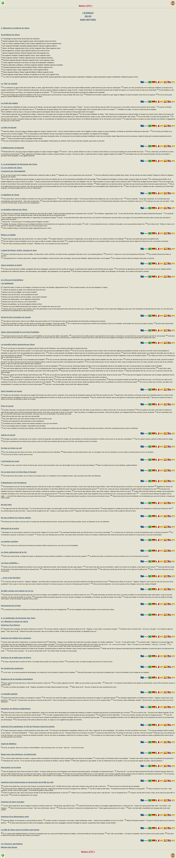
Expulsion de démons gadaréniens (16, 709)
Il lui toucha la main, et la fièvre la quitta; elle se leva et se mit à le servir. (89, 662)
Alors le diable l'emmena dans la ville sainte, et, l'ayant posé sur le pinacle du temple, (29, 217)
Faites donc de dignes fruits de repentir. (146, 181)
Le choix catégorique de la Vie (14, 552)
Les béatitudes (7, 283)
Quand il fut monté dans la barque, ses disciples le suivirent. (23, 698)
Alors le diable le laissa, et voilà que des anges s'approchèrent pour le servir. (27, 228)
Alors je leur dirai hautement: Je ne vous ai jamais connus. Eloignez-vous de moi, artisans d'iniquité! (124, 584)
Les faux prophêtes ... (10, 563)
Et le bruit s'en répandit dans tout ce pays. (24, 795)
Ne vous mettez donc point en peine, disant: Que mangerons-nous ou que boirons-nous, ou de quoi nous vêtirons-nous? (99, 494)
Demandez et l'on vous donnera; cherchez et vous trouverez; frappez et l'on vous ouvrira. (31, 532)
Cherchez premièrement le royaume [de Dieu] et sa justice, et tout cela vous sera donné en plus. (80, 496)
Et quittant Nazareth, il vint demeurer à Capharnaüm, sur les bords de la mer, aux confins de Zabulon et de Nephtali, (88, 239)
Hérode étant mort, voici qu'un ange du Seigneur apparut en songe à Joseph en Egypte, (32, 152)
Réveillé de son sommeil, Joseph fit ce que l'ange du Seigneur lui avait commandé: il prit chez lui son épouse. (121, 95)
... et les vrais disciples (10, 578)
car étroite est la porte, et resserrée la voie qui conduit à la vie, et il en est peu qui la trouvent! (119, 556)
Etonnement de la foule (11, 606)
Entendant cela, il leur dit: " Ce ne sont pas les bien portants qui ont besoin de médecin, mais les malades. (38, 761)
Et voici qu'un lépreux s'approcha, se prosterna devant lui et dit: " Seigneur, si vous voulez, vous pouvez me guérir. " (82, 629)
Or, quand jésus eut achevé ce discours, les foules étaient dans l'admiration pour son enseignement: (36, 609)
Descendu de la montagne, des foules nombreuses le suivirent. (23, 629)
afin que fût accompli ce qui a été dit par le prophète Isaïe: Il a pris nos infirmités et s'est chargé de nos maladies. (113, 672)
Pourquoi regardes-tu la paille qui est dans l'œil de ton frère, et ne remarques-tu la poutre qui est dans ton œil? (137, 508)
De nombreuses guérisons (12, 668)
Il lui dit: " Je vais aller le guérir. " (126, 642)
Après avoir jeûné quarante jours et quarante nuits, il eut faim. (74, 213)
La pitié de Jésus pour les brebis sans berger (20, 830)
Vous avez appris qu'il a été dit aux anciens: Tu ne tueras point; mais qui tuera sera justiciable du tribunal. (37, 351)
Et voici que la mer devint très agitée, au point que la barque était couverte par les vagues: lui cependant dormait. (80, 698)
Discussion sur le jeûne (11, 767)
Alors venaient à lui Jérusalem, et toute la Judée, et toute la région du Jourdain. (123, 179)
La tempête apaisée (9, 694)
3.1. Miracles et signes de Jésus (14, 621)
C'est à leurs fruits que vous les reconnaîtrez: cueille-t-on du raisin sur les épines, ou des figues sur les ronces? (121, 567)
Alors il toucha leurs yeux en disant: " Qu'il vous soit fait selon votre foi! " (34, 808)
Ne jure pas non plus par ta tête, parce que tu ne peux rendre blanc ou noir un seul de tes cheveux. (93, 371)
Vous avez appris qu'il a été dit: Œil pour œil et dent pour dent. (24, 375)
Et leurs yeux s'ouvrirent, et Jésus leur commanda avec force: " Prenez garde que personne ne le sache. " (93, 808)
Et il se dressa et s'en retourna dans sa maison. (107, 735)
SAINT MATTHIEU (88, 20)
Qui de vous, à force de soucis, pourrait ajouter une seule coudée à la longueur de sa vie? (129, 489)
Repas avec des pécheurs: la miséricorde (18, 754)
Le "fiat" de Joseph (9, 84)
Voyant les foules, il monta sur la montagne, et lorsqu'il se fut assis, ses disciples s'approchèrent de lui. (35, 287)
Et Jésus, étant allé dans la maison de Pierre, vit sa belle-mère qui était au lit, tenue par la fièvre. (34, 662)
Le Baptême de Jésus (10, 195)
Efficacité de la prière (10, 528)
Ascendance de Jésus (10, 35)
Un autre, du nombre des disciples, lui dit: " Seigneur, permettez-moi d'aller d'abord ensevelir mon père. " (37, 687)
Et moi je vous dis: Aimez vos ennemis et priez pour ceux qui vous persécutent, (81, 379)
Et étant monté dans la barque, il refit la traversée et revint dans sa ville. (25, 730)
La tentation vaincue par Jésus (14, 209)
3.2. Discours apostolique (12, 844)
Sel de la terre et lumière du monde (16, 317)
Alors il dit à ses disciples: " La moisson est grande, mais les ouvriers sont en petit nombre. (137, 834)
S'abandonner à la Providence (14, 483)
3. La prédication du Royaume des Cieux (18, 618)
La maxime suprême (9, 541)
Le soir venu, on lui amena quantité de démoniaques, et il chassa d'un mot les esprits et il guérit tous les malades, (40, 672)
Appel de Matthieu (8, 744)
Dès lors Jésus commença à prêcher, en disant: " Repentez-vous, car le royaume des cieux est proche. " (36, 243)
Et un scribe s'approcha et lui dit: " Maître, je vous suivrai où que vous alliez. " (79, 683)
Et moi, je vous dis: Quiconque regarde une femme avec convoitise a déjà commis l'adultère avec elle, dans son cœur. (86, 359)
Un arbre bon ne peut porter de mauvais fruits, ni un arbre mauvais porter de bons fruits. (70, 569)
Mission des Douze (9, 847)
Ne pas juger (6, 505)
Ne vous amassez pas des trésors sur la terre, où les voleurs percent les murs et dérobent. (33, 452)
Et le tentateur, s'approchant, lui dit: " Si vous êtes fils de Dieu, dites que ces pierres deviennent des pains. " (130, 213)
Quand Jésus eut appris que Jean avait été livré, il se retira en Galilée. (26, 239)
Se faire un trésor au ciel (11, 448)
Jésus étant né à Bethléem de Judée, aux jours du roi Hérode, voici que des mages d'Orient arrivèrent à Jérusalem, (39, 107)
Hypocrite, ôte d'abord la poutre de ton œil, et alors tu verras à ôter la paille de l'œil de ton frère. (105, 511)
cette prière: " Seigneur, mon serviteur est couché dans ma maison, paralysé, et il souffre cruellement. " (81, 642)
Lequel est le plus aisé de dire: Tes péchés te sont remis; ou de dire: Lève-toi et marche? (125, 733)
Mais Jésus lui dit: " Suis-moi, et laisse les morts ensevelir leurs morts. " (94, 687)
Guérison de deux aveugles (12, 802)
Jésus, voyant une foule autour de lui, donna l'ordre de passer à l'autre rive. (28, 683)
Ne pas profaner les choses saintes (16, 518)
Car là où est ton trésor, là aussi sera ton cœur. (18, 454)
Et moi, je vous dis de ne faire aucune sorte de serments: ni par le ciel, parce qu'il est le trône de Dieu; (124, 368)
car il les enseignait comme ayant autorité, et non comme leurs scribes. (91, 609)
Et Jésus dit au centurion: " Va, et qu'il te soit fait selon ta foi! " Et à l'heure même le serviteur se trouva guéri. (42, 651)
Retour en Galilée (8, 235)
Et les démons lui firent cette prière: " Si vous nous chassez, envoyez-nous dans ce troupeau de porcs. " (131, 715)
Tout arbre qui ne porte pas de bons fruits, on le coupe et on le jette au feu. (124, 569)
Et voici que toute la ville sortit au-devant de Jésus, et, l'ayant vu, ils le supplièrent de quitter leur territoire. (48, 720)
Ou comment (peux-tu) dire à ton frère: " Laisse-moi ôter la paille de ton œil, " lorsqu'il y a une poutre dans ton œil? (38, 511)
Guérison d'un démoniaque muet (15, 817)
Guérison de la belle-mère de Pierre (16, 658)
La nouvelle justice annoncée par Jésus (18, 344)
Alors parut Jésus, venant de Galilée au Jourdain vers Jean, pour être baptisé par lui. (31, 199)
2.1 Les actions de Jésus (11, 168)
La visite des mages (9, 103)
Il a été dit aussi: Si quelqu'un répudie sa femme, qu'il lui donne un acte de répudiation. (31, 366)
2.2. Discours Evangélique (12, 280)
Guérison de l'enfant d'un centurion (16, 638)
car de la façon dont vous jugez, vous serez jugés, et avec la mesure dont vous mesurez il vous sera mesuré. (65, 508)
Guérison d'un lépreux (10, 625)
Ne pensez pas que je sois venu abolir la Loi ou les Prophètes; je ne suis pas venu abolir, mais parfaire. (37, 336)
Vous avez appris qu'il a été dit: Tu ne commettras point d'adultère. (25, 359)
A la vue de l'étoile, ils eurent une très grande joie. (155, 116)
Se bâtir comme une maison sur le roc (17, 591)
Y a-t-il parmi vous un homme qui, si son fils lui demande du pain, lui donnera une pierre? (141, 532)
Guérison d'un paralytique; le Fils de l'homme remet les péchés (28, 726)
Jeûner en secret (8, 435)
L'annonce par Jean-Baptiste (13, 171)
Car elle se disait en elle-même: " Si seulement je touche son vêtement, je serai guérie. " (118, 789)
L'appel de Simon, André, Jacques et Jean (19, 250)
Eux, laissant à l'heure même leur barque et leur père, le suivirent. (133, 258)
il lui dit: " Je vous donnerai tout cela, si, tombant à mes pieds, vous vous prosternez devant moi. (115, 224)
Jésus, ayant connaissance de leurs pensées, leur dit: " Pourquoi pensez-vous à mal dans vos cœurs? (63, 733)
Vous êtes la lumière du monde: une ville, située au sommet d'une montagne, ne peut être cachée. (35, 323)
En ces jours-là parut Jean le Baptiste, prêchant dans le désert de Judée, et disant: (29, 175)
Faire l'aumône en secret (11, 391)
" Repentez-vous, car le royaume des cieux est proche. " (76, 175)
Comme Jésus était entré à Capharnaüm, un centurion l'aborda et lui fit (25, 642)
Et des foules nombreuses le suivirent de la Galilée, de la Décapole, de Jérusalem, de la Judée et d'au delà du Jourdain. (111, 271)
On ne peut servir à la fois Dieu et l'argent (18, 472)
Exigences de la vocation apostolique (17, 679)
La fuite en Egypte (8, 127)
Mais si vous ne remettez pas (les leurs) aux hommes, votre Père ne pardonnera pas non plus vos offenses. (103, 428)
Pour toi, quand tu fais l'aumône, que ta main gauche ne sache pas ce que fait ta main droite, (121, 397)
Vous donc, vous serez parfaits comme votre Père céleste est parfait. (67, 384)
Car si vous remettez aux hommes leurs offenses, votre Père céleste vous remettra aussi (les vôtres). (36, 428)
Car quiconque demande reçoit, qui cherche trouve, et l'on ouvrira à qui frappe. (86, 532)
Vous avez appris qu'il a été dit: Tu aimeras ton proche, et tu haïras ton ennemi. (29, 379)
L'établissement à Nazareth (12, 148)
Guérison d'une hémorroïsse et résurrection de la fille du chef (27, 782)
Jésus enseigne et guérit (11, 265)
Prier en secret (7, 406)
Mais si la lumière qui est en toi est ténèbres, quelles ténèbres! (117, 465)
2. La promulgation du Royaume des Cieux (19, 164)
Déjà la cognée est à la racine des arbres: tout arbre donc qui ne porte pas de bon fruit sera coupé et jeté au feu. (133, 184)
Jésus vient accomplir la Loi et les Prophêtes (20, 332)
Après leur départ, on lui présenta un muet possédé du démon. (24, 820)
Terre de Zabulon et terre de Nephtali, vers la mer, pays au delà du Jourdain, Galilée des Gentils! (34, 241)
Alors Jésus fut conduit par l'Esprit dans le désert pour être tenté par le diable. (27, 213)
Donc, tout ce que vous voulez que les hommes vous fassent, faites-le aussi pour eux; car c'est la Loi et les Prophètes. (40, 545)
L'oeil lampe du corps (10, 461)
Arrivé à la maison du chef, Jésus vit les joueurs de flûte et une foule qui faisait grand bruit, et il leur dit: (36, 793)
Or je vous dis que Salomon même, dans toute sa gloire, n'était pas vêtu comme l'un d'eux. (103, 491)
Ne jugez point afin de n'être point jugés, (15, 508)
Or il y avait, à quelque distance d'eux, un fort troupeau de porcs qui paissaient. (70, 715)
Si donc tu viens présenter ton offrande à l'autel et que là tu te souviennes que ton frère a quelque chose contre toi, (85, 353)
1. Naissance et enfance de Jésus (15, 28)
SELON (88, 16)
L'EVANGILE (88, 13)
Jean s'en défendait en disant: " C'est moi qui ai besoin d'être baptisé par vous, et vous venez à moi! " (92, 199)
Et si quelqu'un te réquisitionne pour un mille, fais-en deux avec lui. (33, 377)
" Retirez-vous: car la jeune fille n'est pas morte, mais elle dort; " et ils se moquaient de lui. (100, 793)
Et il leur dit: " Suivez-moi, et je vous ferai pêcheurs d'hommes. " (126, 254)
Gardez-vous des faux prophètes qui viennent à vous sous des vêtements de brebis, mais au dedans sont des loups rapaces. (44, 567)
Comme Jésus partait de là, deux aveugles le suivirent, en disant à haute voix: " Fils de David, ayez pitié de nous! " (40, 806)
